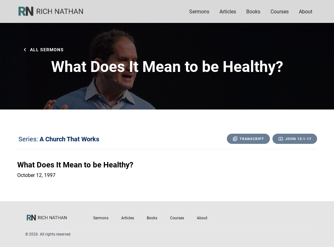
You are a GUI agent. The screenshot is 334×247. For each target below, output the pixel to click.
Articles (227, 11)
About (202, 217)
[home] (55, 11)
